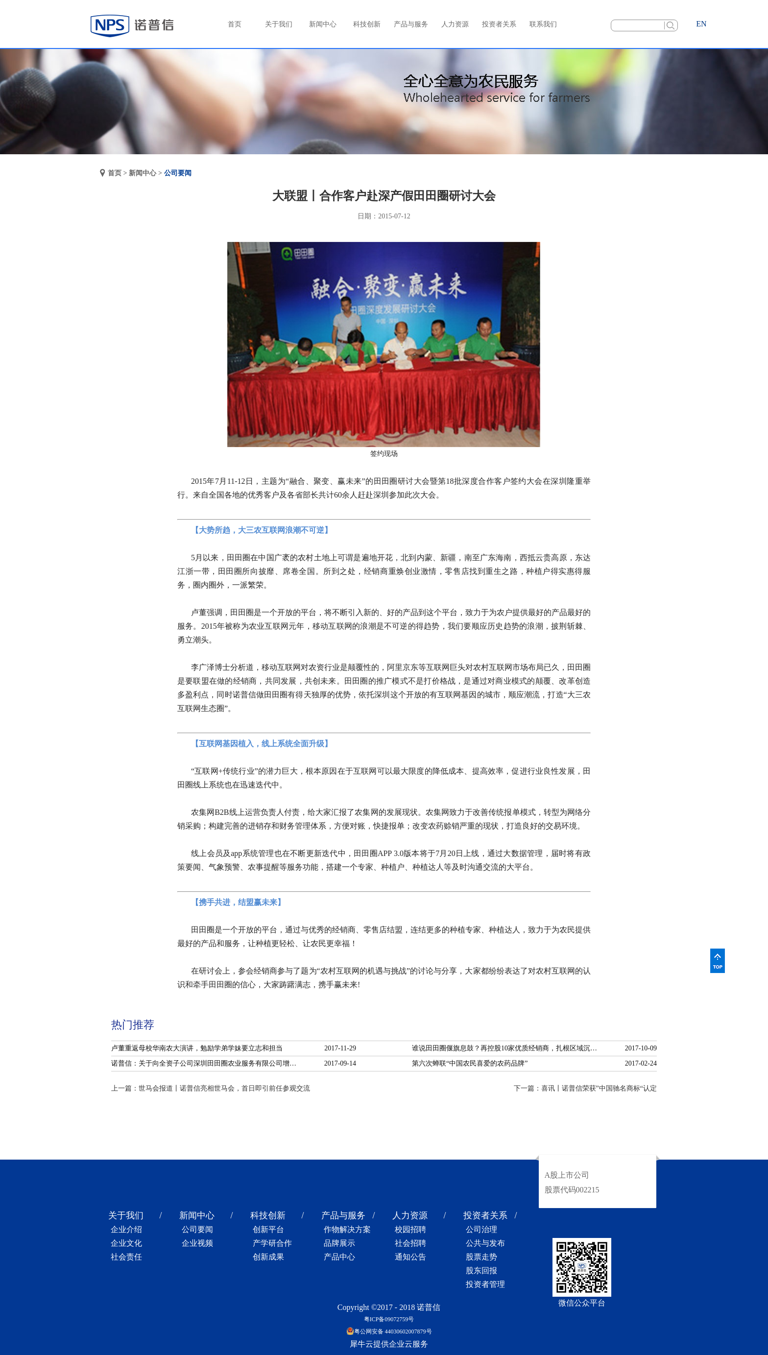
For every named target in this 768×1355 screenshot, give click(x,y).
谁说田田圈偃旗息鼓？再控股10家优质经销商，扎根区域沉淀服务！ (507, 1048)
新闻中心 (142, 173)
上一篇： (210, 1088)
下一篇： (585, 1088)
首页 (234, 24)
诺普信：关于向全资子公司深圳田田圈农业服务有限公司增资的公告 (206, 1063)
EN (701, 24)
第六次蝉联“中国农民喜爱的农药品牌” (470, 1063)
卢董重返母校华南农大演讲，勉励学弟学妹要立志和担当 (197, 1048)
